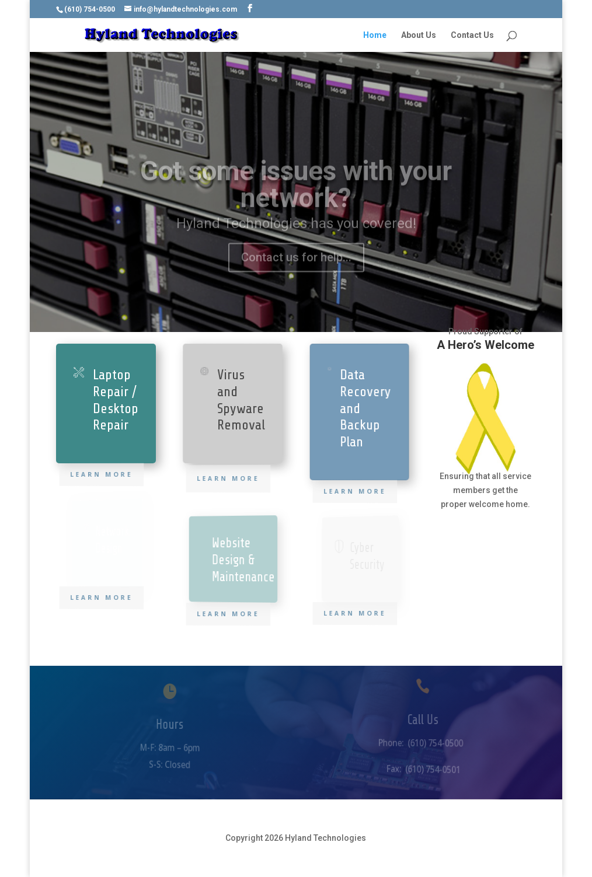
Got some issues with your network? (296, 197)
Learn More (102, 474)
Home (374, 35)
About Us (418, 35)
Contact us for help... (296, 270)
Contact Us (472, 35)
